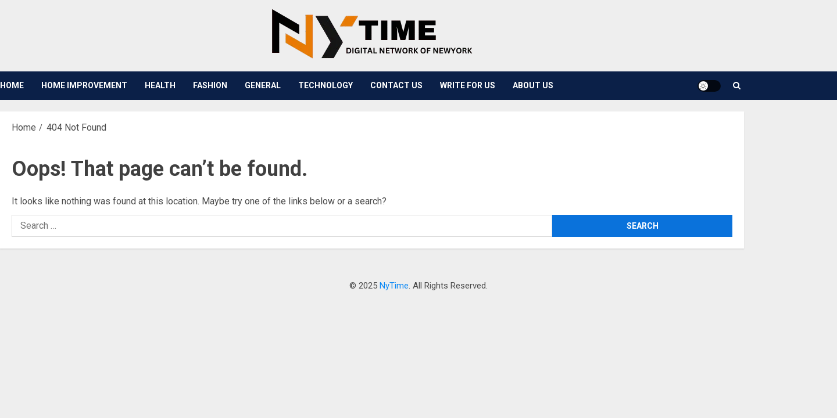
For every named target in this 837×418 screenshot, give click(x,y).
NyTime (394, 285)
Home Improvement (84, 85)
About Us (533, 85)
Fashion (210, 85)
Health (160, 85)
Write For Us (467, 85)
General (263, 85)
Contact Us (396, 85)
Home (12, 85)
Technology (325, 85)
